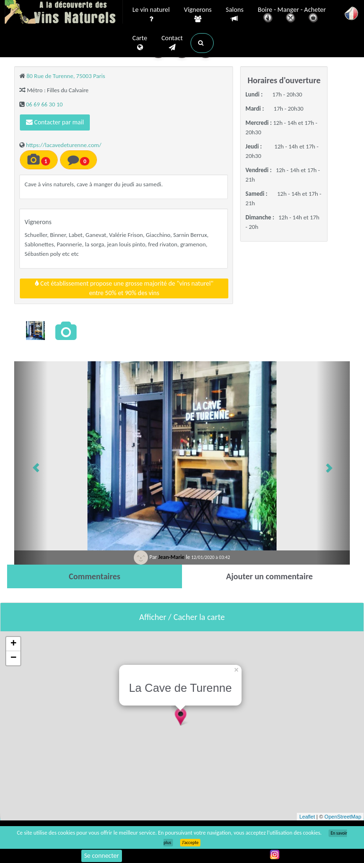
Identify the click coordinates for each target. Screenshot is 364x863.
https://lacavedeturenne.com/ (63, 144)
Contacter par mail (55, 122)
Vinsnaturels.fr (64, 13)
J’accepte (190, 843)
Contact (171, 43)
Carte (139, 43)
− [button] (13, 658)
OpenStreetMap (342, 816)
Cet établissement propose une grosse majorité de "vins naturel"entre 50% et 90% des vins (124, 288)
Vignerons (198, 14)
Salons (235, 14)
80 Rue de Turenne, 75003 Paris (65, 75)
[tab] (94, 576)
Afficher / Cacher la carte (182, 617)
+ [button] (13, 644)
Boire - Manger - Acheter (292, 15)
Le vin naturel (151, 14)
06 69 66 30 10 (44, 104)
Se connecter (101, 856)
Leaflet (307, 816)
